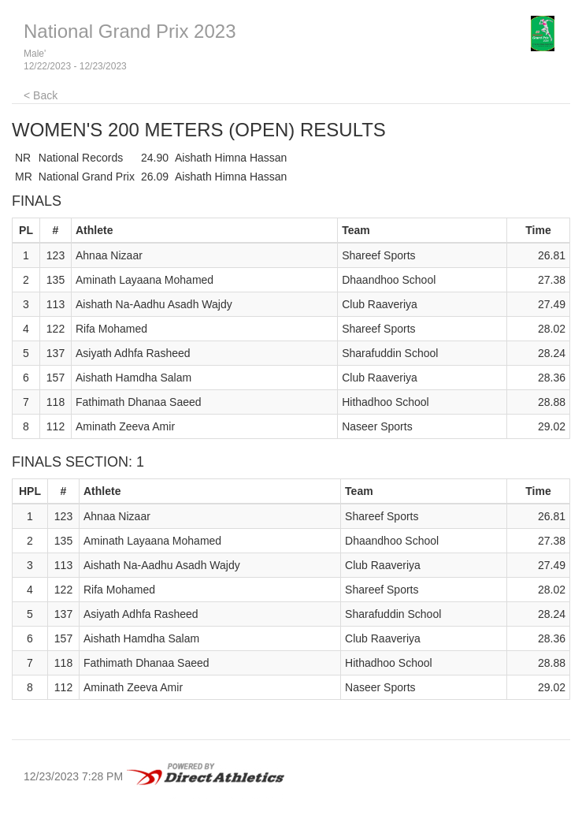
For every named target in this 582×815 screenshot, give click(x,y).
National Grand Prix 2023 (129, 31)
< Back (40, 95)
